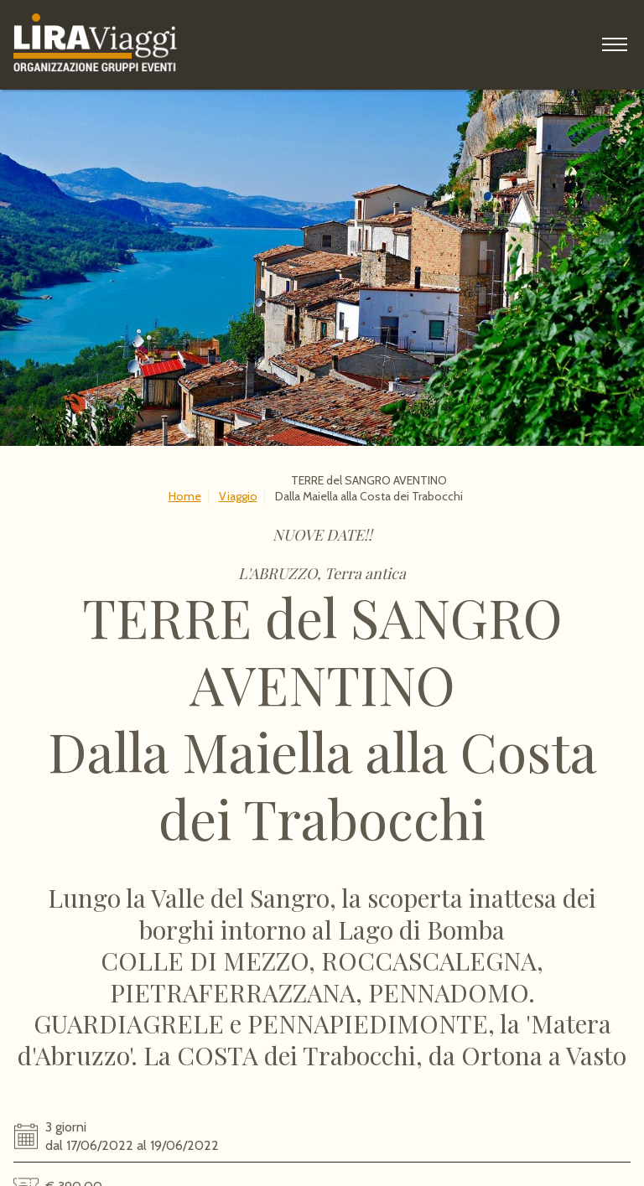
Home (185, 496)
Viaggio (238, 496)
